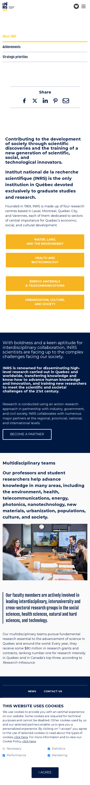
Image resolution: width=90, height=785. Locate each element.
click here (21, 737)
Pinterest (55, 100)
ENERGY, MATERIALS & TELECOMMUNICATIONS (45, 283)
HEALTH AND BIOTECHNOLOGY (45, 260)
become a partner (27, 434)
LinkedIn (45, 100)
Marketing (59, 755)
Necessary (14, 748)
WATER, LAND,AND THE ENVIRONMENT (45, 241)
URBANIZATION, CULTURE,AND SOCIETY (45, 302)
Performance (16, 755)
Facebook (24, 100)
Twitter (34, 100)
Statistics (58, 748)
